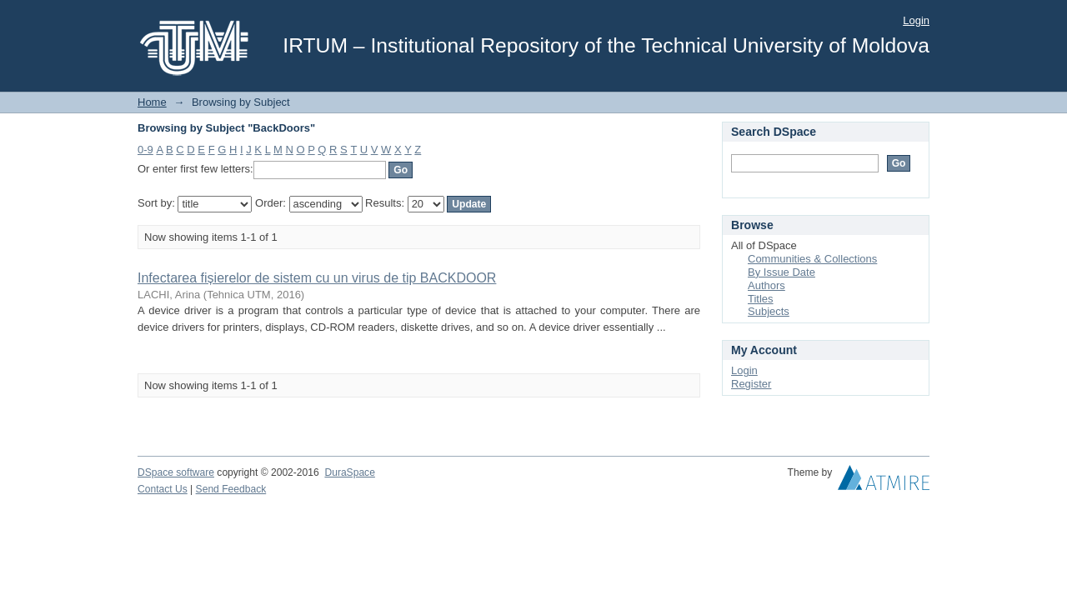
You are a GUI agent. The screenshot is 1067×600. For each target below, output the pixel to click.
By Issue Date (781, 272)
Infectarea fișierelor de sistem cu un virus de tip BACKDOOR (317, 278)
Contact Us (163, 489)
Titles (761, 298)
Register (751, 384)
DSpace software (176, 472)
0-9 (145, 149)
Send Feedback (231, 489)
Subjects (768, 311)
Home (152, 102)
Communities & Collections (812, 258)
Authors (766, 285)
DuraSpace (349, 472)
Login (916, 20)
